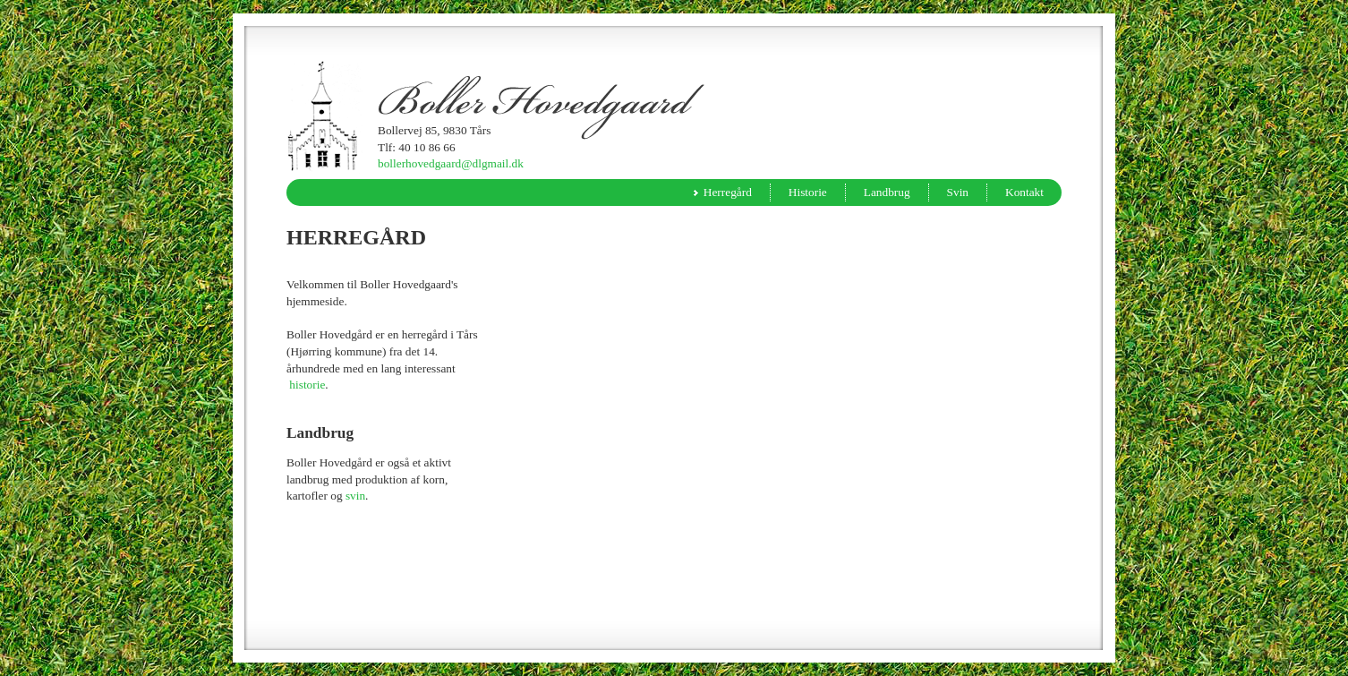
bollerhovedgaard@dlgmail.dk (451, 163)
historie (307, 384)
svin (355, 495)
